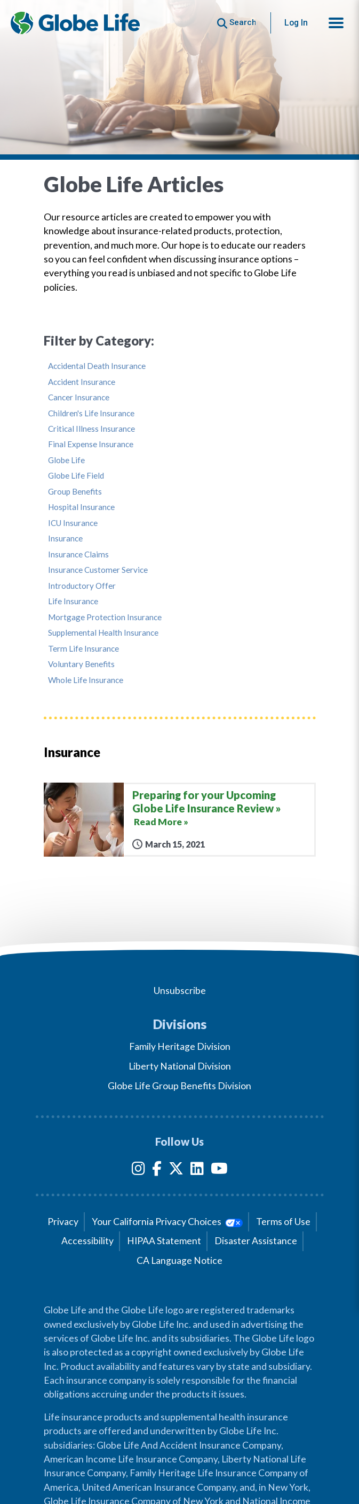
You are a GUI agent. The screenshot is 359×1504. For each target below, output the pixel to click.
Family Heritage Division (179, 1046)
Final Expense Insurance (90, 444)
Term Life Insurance (83, 648)
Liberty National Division (180, 1066)
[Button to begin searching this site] (237, 23)
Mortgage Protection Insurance (105, 617)
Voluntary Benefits (81, 664)
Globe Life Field (76, 475)
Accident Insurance (81, 382)
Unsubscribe (180, 990)
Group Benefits (75, 491)
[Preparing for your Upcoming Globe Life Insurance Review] (180, 819)
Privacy (62, 1221)
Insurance (65, 538)
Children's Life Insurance (91, 413)
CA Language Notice (179, 1260)
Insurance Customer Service (98, 569)
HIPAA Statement (164, 1240)
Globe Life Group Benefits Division (179, 1085)
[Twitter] (176, 1170)
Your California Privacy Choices (167, 1221)
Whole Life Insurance (85, 680)
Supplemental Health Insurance (103, 632)
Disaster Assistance (255, 1240)
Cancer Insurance (78, 397)
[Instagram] (138, 1170)
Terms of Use (283, 1221)
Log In (296, 23)
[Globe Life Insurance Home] (75, 23)
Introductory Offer (82, 585)
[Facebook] (157, 1170)
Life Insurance (73, 601)
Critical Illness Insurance (91, 428)
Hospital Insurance (81, 507)
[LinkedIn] (197, 1170)
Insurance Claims (78, 554)
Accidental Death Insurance (97, 366)
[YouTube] (219, 1170)
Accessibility (87, 1240)
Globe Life (66, 460)
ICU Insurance (73, 523)
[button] (336, 23)
